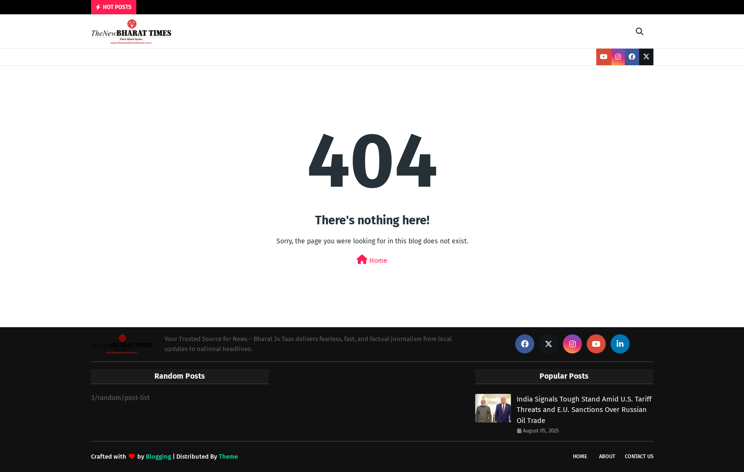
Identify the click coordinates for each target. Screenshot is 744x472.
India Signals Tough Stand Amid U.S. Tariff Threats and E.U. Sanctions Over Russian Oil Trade (584, 410)
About (607, 456)
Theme (228, 456)
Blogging (158, 456)
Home (372, 260)
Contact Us (639, 456)
